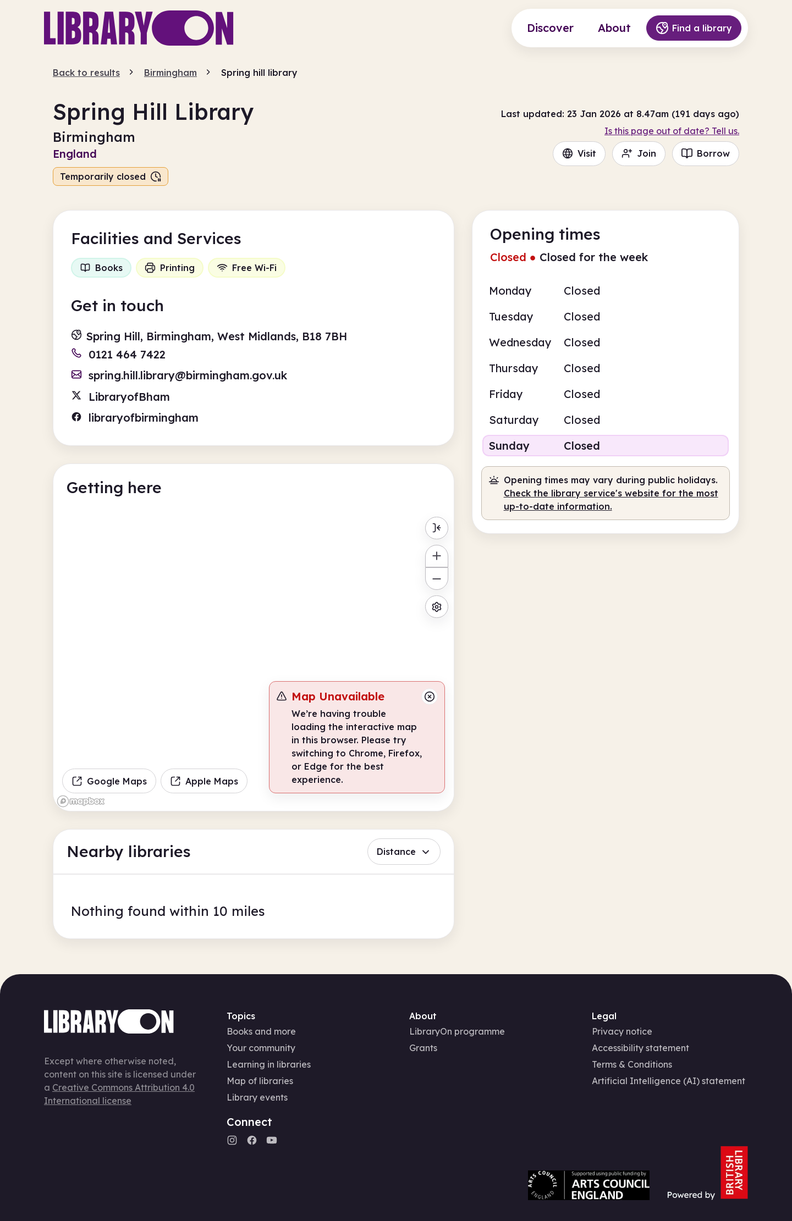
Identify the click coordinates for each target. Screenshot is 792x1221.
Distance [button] (404, 851)
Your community (261, 1047)
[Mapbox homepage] (81, 801)
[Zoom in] (436, 556)
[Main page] (139, 28)
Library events (257, 1097)
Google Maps (109, 781)
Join (639, 153)
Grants (423, 1047)
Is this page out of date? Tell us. (671, 130)
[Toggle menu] (436, 528)
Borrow (705, 153)
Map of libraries (260, 1080)
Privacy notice (622, 1031)
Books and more (261, 1031)
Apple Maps (204, 781)
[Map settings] (436, 606)
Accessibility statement (640, 1047)
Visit (579, 153)
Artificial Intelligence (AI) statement (668, 1080)
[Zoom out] (436, 578)
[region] (253, 661)
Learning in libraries (269, 1064)
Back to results (86, 72)
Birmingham (170, 72)
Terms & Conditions (632, 1064)
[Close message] (429, 696)
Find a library (694, 28)
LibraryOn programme (457, 1031)
